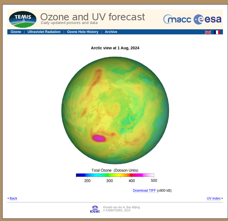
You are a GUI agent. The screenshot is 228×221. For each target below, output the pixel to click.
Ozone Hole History (82, 32)
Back (13, 198)
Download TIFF (144, 191)
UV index (214, 198)
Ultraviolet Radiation (44, 32)
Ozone (16, 32)
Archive (111, 32)
